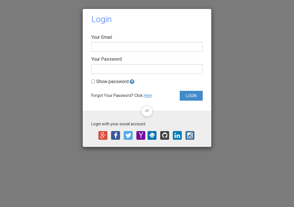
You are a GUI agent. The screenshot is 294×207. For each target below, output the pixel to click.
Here (148, 95)
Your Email (101, 37)
